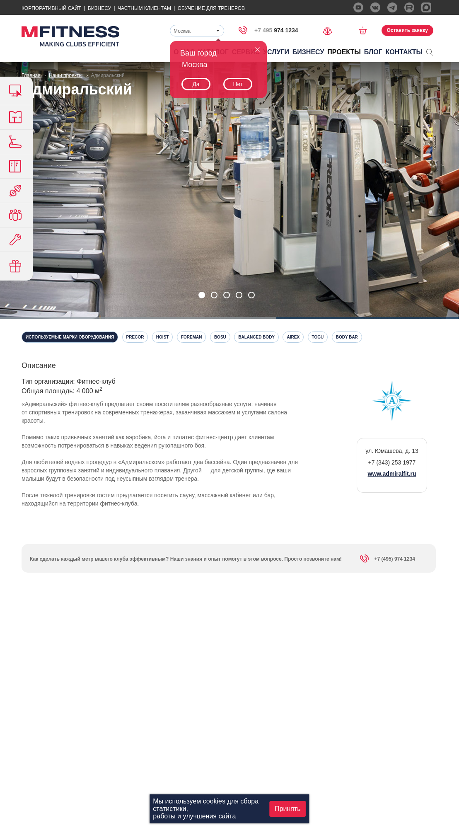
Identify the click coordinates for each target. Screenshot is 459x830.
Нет (238, 84)
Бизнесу (99, 8)
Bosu (220, 337)
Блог (373, 52)
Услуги (276, 52)
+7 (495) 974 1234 (387, 560)
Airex (293, 337)
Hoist (162, 337)
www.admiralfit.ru (392, 473)
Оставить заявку (407, 30)
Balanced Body (256, 337)
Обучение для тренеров (211, 8)
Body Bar (347, 337)
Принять (288, 808)
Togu (318, 337)
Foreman (191, 337)
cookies (214, 801)
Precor (135, 337)
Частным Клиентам (144, 8)
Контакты (404, 52)
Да (195, 84)
